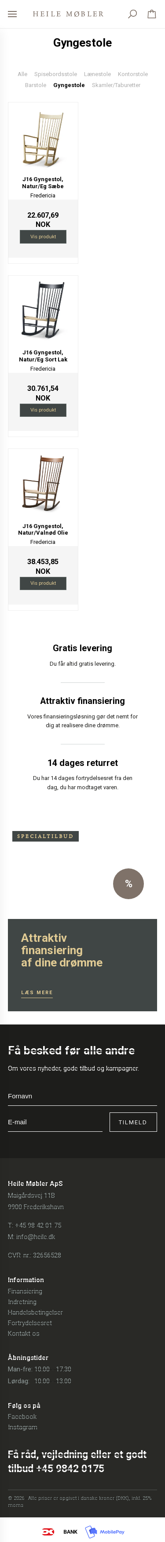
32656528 (47, 1255)
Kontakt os (24, 1334)
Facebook (22, 1417)
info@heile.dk (35, 1237)
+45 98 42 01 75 (38, 1225)
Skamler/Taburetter (116, 85)
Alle (22, 74)
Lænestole (97, 74)
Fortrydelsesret (30, 1323)
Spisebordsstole (55, 74)
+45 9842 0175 (70, 1469)
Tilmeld (133, 1122)
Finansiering (25, 1291)
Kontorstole (133, 74)
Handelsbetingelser (35, 1312)
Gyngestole (69, 85)
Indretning (22, 1302)
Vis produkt (43, 236)
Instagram (22, 1427)
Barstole (35, 85)
